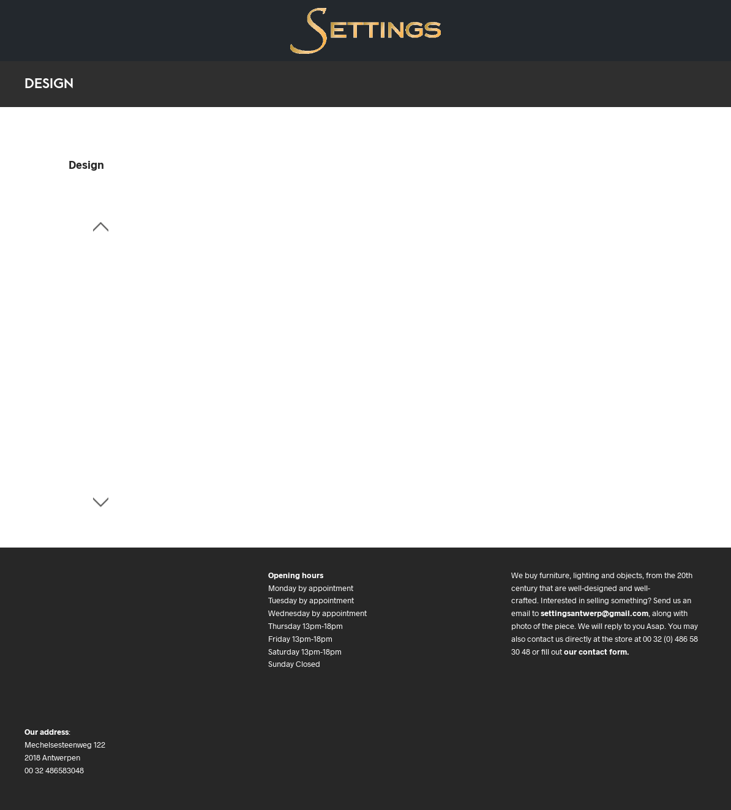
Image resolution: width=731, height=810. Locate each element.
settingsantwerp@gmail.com (594, 613)
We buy (214, 22)
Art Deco (89, 22)
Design (37, 22)
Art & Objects (153, 22)
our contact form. (596, 651)
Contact (39, 39)
